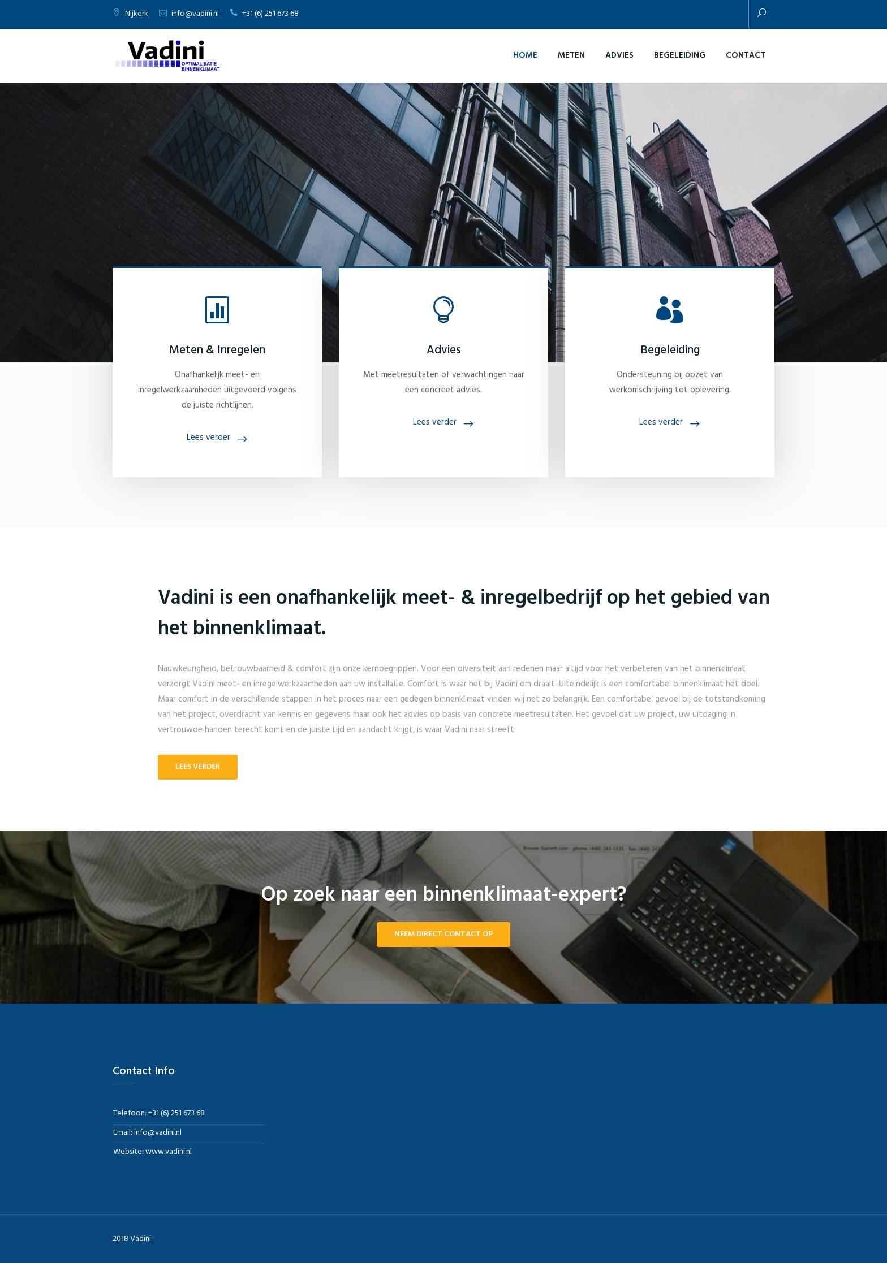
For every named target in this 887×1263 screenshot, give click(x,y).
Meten (571, 55)
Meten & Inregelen (217, 350)
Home (525, 55)
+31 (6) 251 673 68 (270, 13)
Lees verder (208, 437)
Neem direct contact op (443, 934)
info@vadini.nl (195, 13)
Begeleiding (679, 55)
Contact (745, 55)
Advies (619, 55)
